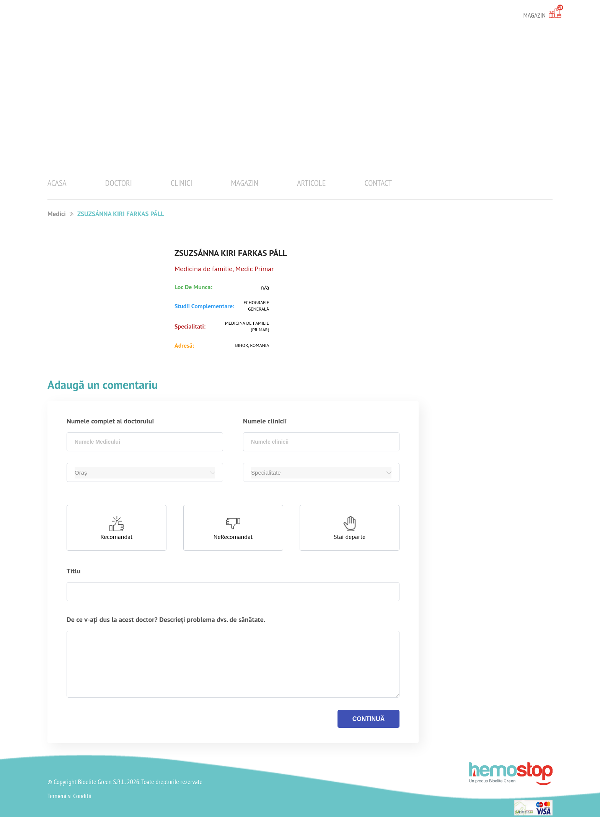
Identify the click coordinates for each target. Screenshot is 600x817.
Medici (56, 214)
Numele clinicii (265, 421)
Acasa (57, 182)
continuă (368, 719)
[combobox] (145, 441)
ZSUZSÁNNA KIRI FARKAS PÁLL (120, 214)
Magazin (245, 182)
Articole (311, 182)
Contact (378, 182)
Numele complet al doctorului (110, 421)
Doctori (118, 182)
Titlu (73, 570)
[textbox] (145, 441)
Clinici (181, 182)
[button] (116, 528)
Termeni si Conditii (69, 796)
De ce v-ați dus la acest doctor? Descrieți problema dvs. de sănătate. (166, 619)
